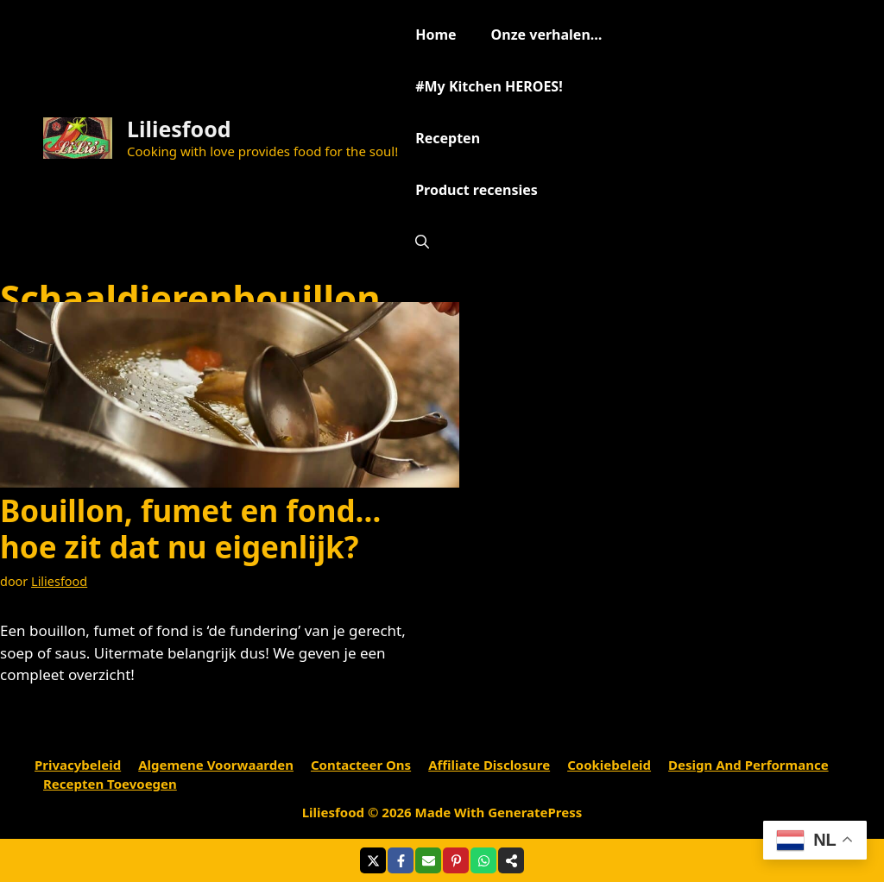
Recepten (447, 138)
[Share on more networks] (511, 860)
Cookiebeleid (609, 764)
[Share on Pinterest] (456, 860)
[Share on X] (373, 860)
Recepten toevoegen (110, 783)
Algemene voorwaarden (216, 764)
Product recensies (476, 189)
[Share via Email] (428, 860)
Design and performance (748, 764)
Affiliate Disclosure (489, 764)
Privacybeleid (78, 764)
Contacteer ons (361, 764)
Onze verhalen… (547, 34)
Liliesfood (179, 128)
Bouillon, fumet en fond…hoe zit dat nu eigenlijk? (191, 528)
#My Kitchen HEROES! (488, 86)
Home (435, 34)
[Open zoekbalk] (422, 242)
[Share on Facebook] (401, 860)
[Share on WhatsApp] (483, 860)
